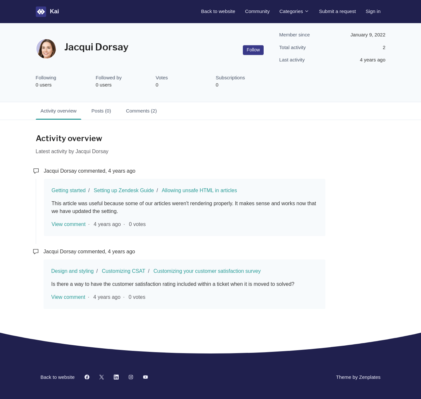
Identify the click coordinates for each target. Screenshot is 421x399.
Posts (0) (101, 110)
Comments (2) (141, 110)
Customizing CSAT (123, 271)
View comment (69, 224)
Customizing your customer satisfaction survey (207, 271)
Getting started (69, 190)
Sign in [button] (373, 11)
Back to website (218, 11)
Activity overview (59, 110)
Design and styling (72, 271)
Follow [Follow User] (253, 49)
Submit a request (337, 11)
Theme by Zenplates (358, 376)
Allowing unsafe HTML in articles (199, 190)
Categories (294, 11)
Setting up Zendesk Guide (124, 190)
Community (257, 11)
